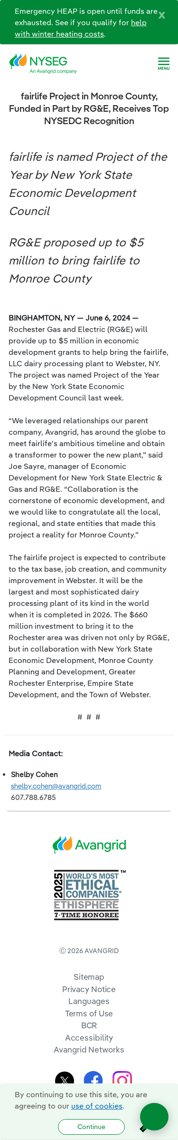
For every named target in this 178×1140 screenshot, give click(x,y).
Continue (91, 1126)
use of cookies (96, 1106)
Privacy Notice (89, 989)
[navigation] (164, 64)
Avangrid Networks (89, 1049)
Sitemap (89, 977)
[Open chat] (154, 1116)
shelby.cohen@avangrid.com (56, 785)
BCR (89, 1025)
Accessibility (89, 1038)
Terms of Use (89, 1013)
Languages (88, 1001)
